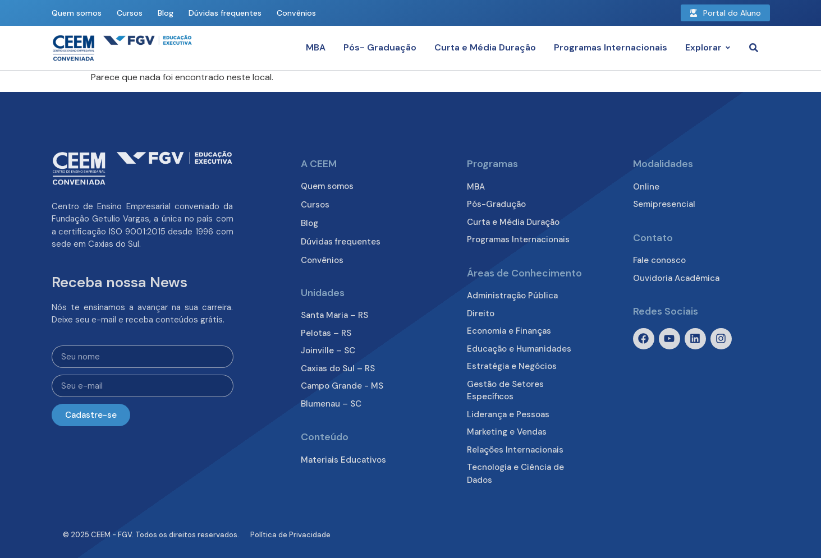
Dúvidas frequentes (225, 13)
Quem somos (77, 13)
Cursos (130, 13)
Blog (165, 13)
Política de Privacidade (290, 534)
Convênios (296, 13)
